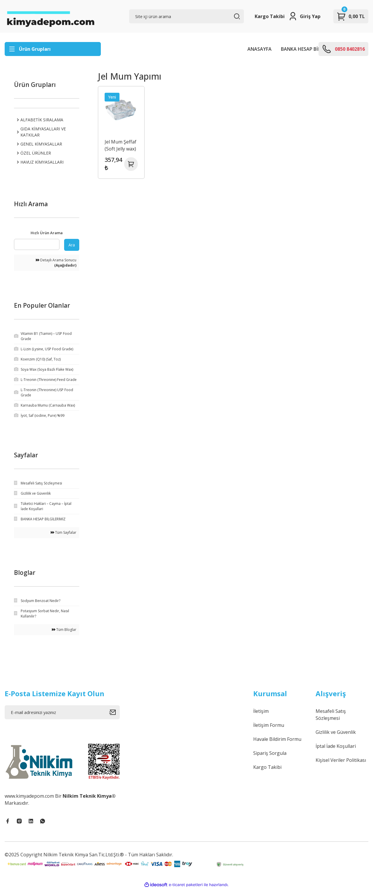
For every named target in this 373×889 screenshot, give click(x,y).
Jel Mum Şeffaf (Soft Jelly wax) (121, 145)
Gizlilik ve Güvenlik (336, 732)
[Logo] (50, 16)
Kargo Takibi (270, 16)
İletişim (261, 711)
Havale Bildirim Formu (277, 739)
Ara (71, 245)
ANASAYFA (259, 49)
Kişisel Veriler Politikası (341, 760)
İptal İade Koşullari (336, 746)
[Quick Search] (36, 244)
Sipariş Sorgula (269, 753)
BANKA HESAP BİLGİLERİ (307, 49)
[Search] (186, 16)
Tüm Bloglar (64, 629)
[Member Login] (304, 16)
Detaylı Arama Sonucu (56, 263)
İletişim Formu (268, 725)
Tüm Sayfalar (63, 532)
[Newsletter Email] (62, 712)
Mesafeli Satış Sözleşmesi (331, 714)
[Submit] (114, 712)
